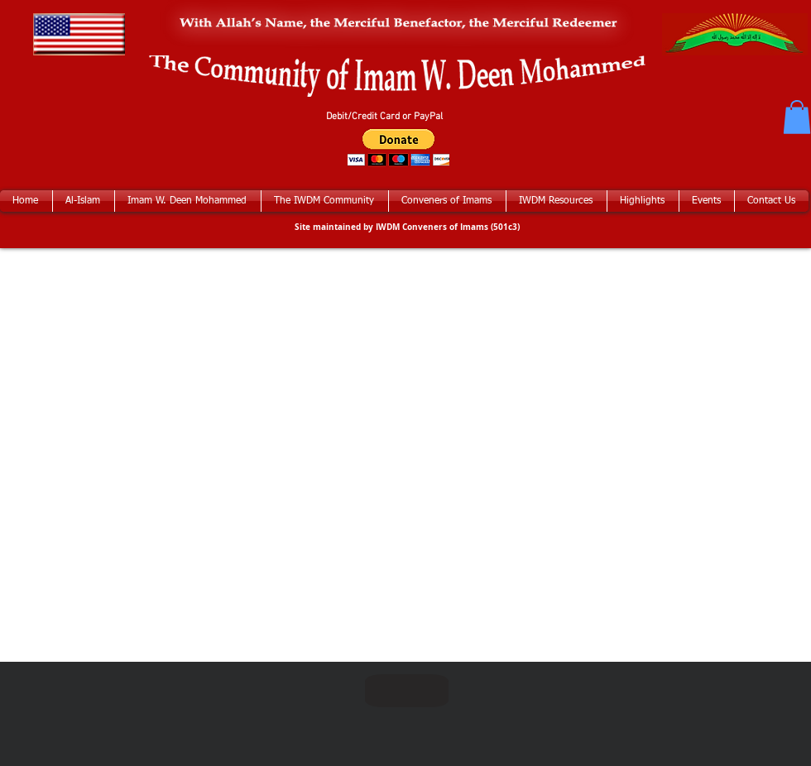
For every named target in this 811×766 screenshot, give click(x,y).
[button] (797, 117)
